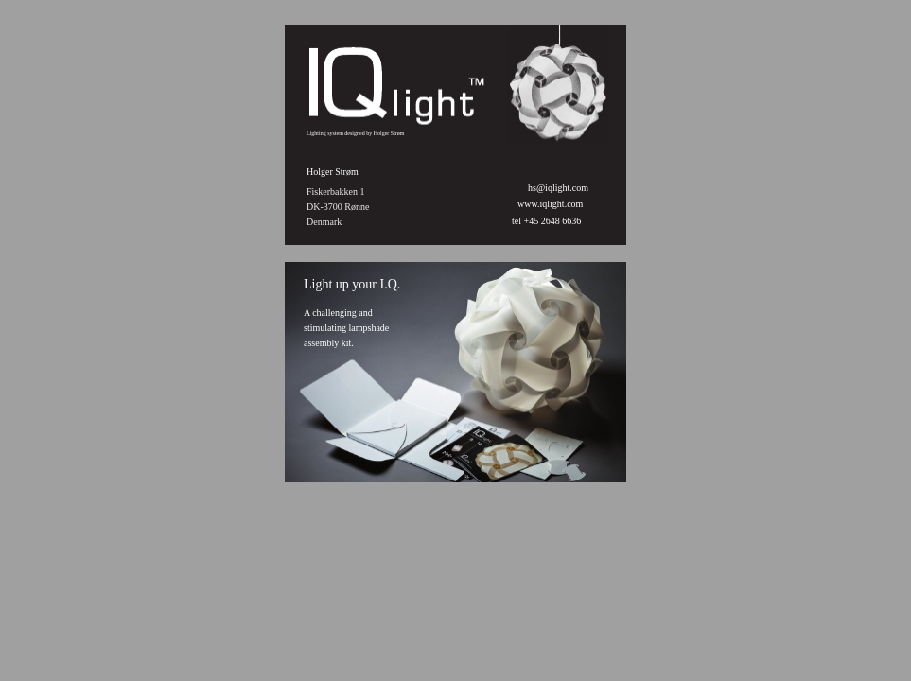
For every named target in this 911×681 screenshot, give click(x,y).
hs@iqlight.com (558, 188)
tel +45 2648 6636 (548, 221)
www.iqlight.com (550, 204)
